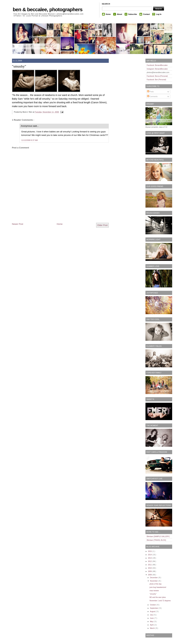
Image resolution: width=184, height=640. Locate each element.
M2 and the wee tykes (158, 597)
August (153, 611)
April (152, 625)
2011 (150, 565)
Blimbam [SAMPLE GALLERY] (158, 536)
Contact (146, 14)
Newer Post (17, 224)
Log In (158, 14)
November (154, 581)
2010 (150, 568)
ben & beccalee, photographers (48, 9)
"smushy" (19, 66)
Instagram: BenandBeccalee (157, 69)
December (154, 578)
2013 (150, 558)
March (152, 628)
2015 (150, 551)
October (153, 605)
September (154, 608)
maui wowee (154, 591)
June (152, 618)
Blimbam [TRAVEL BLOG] (156, 540)
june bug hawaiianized (158, 587)
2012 (150, 561)
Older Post (102, 225)
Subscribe (132, 14)
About (119, 14)
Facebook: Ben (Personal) (156, 80)
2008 (150, 575)
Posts (150, 92)
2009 (150, 571)
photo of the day (156, 584)
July (151, 615)
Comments (152, 96)
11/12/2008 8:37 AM (29, 140)
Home (108, 14)
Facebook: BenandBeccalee (157, 65)
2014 (150, 555)
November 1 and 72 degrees (160, 601)
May (152, 621)
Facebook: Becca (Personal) (157, 76)
